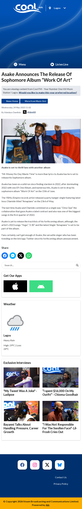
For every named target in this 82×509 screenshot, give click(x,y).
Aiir (47, 505)
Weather (10, 304)
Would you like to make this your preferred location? (48, 92)
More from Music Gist (35, 101)
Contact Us (61, 477)
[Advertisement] (41, 38)
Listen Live (59, 64)
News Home (12, 101)
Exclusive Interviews (17, 362)
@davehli (29, 112)
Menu (20, 64)
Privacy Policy (61, 483)
